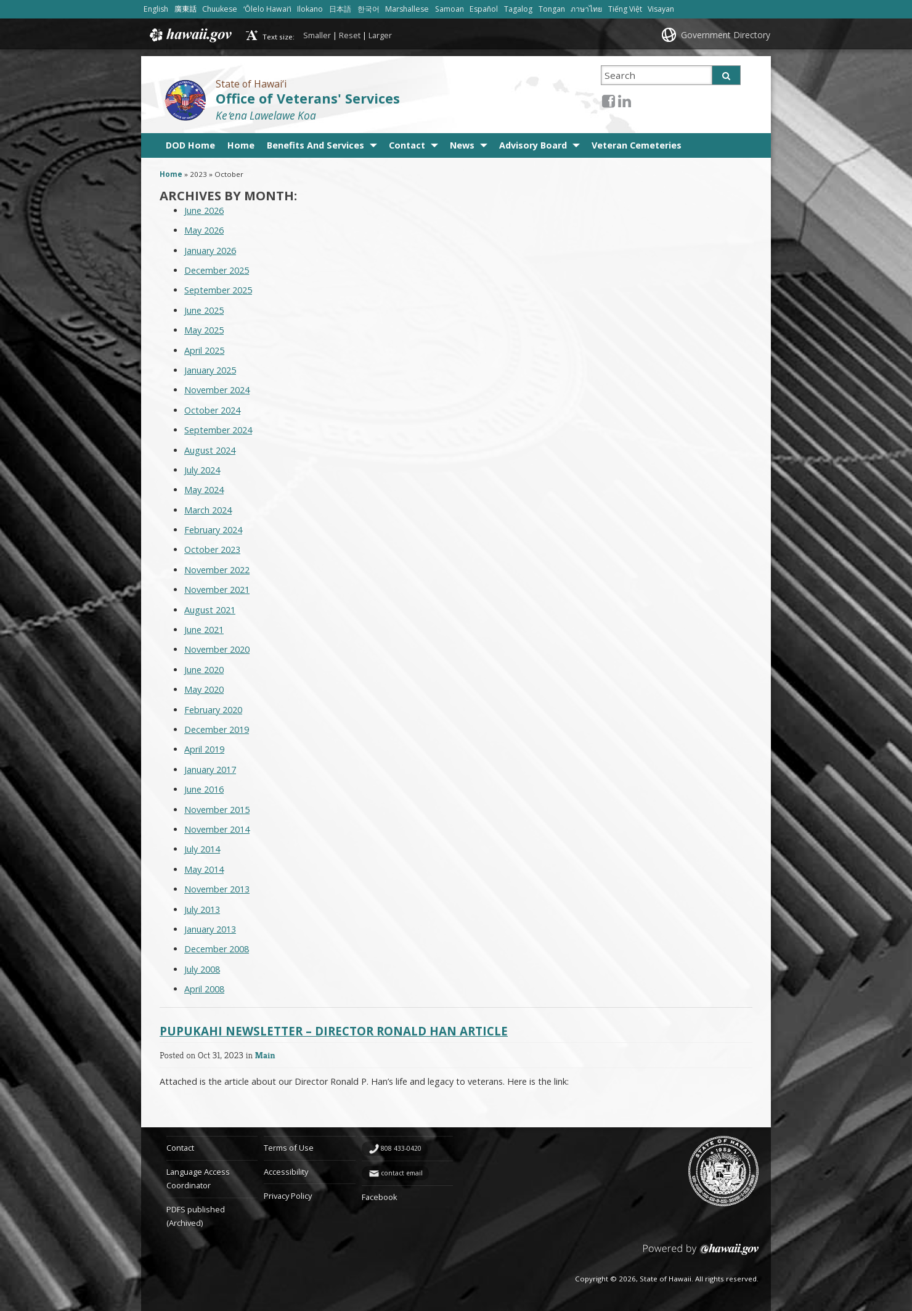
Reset (349, 35)
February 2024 (213, 530)
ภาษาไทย (586, 9)
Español (484, 9)
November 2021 (217, 589)
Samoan (449, 9)
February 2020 (213, 710)
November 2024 (217, 390)
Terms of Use (289, 1147)
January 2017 (210, 769)
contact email (402, 1173)
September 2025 (218, 290)
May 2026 (204, 230)
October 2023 (212, 549)
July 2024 (202, 470)
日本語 (340, 9)
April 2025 (204, 350)
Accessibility (286, 1171)
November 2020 (217, 649)
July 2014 (202, 849)
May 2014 (204, 869)
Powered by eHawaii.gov (701, 1254)
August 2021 (209, 610)
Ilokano (310, 9)
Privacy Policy (288, 1195)
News (462, 145)
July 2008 (202, 969)
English (156, 9)
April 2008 (204, 989)
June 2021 (204, 629)
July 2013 (202, 909)
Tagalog (518, 9)
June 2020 (204, 670)
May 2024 (204, 490)
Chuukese (219, 9)
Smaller (317, 35)
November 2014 (217, 829)
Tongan (552, 9)
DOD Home (190, 145)
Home (240, 145)
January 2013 (210, 929)
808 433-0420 (401, 1148)
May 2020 (204, 689)
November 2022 (217, 570)
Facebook (379, 1197)
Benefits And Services (315, 145)
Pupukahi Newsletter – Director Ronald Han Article (334, 1031)
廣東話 (185, 9)
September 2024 (218, 430)
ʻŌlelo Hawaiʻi (267, 9)
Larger (380, 35)
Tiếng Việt (625, 9)
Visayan (661, 9)
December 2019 (216, 729)
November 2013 (217, 889)
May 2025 (204, 330)
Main (265, 1055)
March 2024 (208, 510)
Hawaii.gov (189, 35)
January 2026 (210, 250)
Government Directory (725, 35)
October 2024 (212, 410)
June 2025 (204, 310)
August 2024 (209, 450)
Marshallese (407, 9)
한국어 (368, 9)
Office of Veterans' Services (308, 98)
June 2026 (204, 210)
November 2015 (217, 809)
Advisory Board (533, 145)
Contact (407, 145)
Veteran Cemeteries (637, 145)
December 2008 (216, 949)
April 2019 (204, 749)
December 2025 (216, 270)
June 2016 (204, 789)
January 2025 (210, 370)
